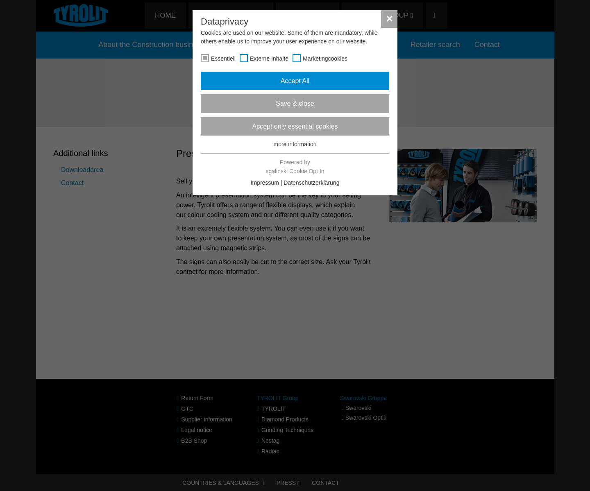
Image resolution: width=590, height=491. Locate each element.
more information (294, 144)
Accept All (295, 80)
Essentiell (223, 58)
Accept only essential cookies (295, 126)
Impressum (265, 182)
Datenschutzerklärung (311, 182)
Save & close (295, 103)
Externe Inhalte (269, 58)
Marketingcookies (325, 58)
